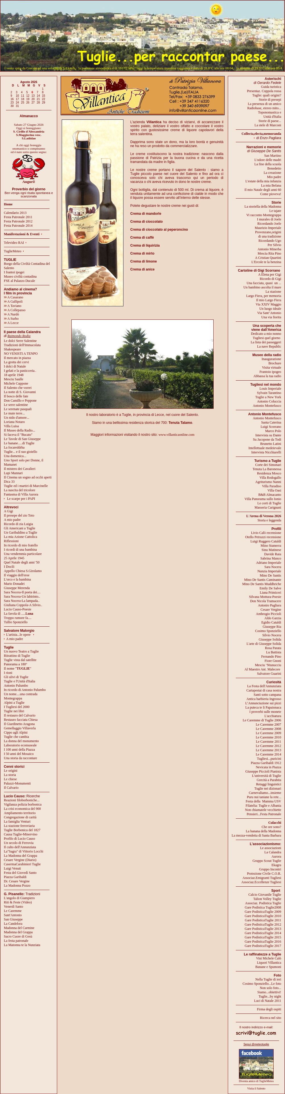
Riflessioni (11, 541)
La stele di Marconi (268, 125)
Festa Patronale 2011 (18, 217)
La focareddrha (14, 447)
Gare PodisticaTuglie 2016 (263, 942)
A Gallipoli (13, 302)
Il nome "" (17, 668)
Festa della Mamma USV (263, 801)
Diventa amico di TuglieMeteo (256, 1081)
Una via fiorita (271, 317)
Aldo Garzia (273, 618)
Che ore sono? (271, 827)
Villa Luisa (11, 426)
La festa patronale (16, 941)
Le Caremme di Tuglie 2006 (262, 720)
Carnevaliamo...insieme (265, 793)
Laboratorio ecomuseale (20, 745)
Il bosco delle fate (16, 396)
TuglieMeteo (13, 251)
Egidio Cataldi (271, 622)
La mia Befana (271, 185)
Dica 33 (9, 482)
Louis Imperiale (270, 389)
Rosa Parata (273, 648)
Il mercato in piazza (17, 358)
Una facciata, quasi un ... (264, 283)
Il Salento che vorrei (18, 388)
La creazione (272, 173)
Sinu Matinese (271, 550)
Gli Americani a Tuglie (19, 528)
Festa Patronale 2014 (18, 226)
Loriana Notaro (14, 422)
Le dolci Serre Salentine (20, 341)
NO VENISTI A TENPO (21, 354)
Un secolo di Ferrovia (19, 843)
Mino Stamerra (271, 546)
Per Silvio (274, 245)
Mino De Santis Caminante (262, 580)
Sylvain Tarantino (269, 393)
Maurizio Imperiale (268, 228)
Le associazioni (270, 848)
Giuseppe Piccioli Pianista (263, 771)
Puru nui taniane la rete (262, 797)
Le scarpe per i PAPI (21, 499)
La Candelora (13, 924)
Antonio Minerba (269, 249)
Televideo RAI (15, 243)
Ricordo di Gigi (270, 279)
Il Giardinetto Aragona (19, 724)
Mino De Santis (270, 575)
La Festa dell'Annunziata (264, 686)
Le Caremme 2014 (268, 754)
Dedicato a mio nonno (266, 334)
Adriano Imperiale (268, 563)
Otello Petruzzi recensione (263, 537)
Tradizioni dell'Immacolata (22, 345)
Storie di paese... (270, 121)
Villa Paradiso (271, 486)
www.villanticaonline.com (176, 435)
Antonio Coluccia (269, 401)
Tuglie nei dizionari (267, 788)
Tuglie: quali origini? (266, 95)
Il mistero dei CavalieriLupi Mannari (20, 471)
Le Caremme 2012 (268, 746)
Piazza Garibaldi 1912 (266, 763)
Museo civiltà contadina (20, 276)
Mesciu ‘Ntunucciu (268, 665)
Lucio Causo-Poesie (17, 609)
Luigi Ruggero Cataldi (266, 541)
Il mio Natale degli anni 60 (263, 190)
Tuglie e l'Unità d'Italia (19, 681)
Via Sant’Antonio (269, 313)
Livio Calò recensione (266, 533)
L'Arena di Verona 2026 (263, 516)
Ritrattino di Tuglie (17, 656)
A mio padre (12, 520)
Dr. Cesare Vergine (17, 881)
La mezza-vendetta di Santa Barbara (256, 835)
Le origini (11, 771)
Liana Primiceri (270, 593)
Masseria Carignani (268, 507)
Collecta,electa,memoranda (261, 134)
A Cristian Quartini (268, 258)
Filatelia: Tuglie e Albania (263, 806)
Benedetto (274, 168)
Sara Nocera (273, 567)
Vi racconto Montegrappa (263, 215)
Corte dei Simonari (268, 465)
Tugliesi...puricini (269, 759)
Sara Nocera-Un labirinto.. (22, 596)
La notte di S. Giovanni (20, 392)
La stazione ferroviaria (19, 826)
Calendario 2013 (15, 213)
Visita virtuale (271, 368)
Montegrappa (13, 698)
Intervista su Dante (268, 435)
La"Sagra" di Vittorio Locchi (24, 851)
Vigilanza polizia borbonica (23, 804)
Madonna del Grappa (18, 932)
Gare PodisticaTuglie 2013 (263, 929)
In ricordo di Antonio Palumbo (25, 690)
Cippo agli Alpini (16, 732)
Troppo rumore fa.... (18, 618)
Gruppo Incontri (270, 869)
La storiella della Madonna (263, 207)
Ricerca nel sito (270, 1018)
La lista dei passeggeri (266, 342)
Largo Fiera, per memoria (263, 296)
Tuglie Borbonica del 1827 (22, 830)
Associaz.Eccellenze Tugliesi (261, 882)
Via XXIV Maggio (268, 304)
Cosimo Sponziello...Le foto (262, 984)
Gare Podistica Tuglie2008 (263, 907)
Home (8, 204)
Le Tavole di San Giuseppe (22, 439)
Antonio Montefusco (267, 406)
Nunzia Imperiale (269, 571)
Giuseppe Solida (270, 639)
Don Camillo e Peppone (20, 400)
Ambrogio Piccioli (268, 614)
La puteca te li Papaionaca (263, 707)
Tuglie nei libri (14, 711)
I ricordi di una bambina (20, 550)
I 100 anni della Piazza (19, 750)
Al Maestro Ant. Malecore (262, 669)
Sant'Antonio (13, 915)
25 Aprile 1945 (14, 558)
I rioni (8, 673)
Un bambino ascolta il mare (262, 287)
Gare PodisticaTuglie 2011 (263, 920)
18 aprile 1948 (14, 375)
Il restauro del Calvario (20, 715)
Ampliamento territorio (20, 813)
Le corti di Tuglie (269, 503)
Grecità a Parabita (269, 780)
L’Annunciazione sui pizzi (263, 703)
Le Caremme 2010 (268, 737)
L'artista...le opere (18, 635)
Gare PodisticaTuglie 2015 (263, 937)
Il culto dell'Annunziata (20, 847)
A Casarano (13, 297)
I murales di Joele (269, 219)
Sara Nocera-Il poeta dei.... (22, 592)
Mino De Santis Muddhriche (261, 584)
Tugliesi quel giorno (267, 338)
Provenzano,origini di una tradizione (268, 234)
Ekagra (276, 865)
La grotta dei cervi (16, 362)
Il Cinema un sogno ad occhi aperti (28, 477)
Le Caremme (13, 911)
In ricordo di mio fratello (21, 545)
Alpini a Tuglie (14, 703)
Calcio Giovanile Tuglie (264, 895)
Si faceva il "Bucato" (18, 435)
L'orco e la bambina (17, 579)
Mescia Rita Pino (269, 253)
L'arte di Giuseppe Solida (264, 644)
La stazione (273, 292)
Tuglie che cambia (16, 737)
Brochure (275, 363)
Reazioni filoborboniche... (22, 800)
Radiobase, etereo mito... (264, 108)
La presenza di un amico (264, 104)
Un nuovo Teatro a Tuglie (21, 651)
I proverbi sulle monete (265, 712)
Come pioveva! (270, 194)
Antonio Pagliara (269, 605)
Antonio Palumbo (16, 686)
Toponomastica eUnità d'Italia (269, 114)
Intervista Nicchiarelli (266, 452)
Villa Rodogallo (270, 478)
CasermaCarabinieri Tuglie (22, 864)
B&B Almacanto (269, 495)
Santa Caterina (271, 422)
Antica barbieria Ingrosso (264, 699)
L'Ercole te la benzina (266, 262)
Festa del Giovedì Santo (20, 873)
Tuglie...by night (270, 996)
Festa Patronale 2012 (18, 221)
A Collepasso (15, 310)
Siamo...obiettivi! (269, 992)
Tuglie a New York (268, 397)
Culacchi (274, 823)
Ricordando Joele (269, 224)
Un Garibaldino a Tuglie (20, 532)
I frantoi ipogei (14, 272)
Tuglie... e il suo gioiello (20, 452)
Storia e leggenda (269, 520)
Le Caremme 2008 (268, 729)
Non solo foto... (270, 988)
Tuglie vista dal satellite (20, 660)
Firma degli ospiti (269, 1009)
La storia (10, 775)
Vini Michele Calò (268, 958)
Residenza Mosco (269, 473)
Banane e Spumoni (268, 967)
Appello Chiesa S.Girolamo (23, 571)
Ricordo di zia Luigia (18, 524)
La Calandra (273, 852)
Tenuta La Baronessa (267, 469)
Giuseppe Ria (272, 627)
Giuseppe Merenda (17, 588)
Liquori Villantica (269, 963)
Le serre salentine (16, 405)
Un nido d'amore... (16, 418)
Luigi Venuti (12, 868)
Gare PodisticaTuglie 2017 (263, 946)
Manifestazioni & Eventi (22, 234)
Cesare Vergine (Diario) (20, 860)
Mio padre (274, 177)
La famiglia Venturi (17, 821)
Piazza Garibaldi (15, 877)
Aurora (276, 856)
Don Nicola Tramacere (265, 601)
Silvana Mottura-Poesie (265, 597)
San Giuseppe (13, 919)
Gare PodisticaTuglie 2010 (263, 916)
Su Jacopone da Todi (267, 439)
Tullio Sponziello (16, 622)
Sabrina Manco (271, 558)
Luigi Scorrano (271, 427)
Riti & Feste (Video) (18, 902)
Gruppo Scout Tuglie (267, 861)
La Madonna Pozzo (17, 885)
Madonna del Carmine (19, 928)
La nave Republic (269, 346)
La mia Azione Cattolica (20, 537)
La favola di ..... (18, 614)
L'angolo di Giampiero (19, 898)
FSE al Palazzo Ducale (19, 281)
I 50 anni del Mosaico (19, 754)
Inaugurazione (271, 359)
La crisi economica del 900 (22, 809)
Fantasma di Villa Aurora (21, 494)
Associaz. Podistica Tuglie (263, 903)
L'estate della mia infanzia (263, 181)
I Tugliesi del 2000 (17, 707)
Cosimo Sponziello (268, 631)
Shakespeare (12, 349)
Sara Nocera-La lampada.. (22, 601)
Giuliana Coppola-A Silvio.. (23, 605)
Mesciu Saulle (13, 379)
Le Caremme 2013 (268, 750)
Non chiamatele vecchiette (263, 810)
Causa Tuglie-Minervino (21, 834)
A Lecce (11, 323)
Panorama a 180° (15, 664)
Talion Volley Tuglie (267, 899)
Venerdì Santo (13, 907)
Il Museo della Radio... (19, 430)
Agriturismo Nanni (268, 482)
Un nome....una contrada (21, 694)
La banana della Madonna (263, 831)
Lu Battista (273, 652)
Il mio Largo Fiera (268, 300)
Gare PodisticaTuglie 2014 (263, 933)
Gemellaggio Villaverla (20, 728)
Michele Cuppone (16, 383)
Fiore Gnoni (273, 661)
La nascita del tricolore (19, 490)
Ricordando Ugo (270, 241)
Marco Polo (273, 431)
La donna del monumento (21, 741)
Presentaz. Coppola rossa (264, 91)
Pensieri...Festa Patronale (264, 814)
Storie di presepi (270, 100)
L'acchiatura (273, 716)
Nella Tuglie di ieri (268, 979)
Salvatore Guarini (269, 674)
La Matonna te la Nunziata (22, 945)
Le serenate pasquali (18, 409)
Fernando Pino (271, 657)
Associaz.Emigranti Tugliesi (262, 878)
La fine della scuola (267, 164)
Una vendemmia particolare (23, 554)
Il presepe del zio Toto (19, 515)
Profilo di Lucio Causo (19, 839)
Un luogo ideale (270, 309)
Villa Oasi (274, 490)
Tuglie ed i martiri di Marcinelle (26, 486)
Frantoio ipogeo (270, 372)
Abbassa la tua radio (267, 376)
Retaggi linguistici (268, 784)
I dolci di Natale (15, 366)
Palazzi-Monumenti (17, 783)
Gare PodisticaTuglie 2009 (263, 912)
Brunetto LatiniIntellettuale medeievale (265, 446)
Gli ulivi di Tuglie (16, 677)
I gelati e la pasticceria (19, 371)
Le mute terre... (14, 413)
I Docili (9, 567)
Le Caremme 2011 (268, 742)
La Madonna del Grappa (20, 856)
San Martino (272, 156)
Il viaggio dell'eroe (17, 575)
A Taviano (13, 306)
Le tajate (275, 211)
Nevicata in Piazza (268, 767)
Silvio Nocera (271, 635)
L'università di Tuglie (266, 776)
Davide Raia (272, 554)
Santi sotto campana (267, 695)
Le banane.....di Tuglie (19, 443)
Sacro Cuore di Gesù (18, 936)
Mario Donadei (14, 584)
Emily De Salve (270, 588)
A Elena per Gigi (269, 274)
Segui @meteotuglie (256, 1044)
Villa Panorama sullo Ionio (263, 499)
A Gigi (8, 511)
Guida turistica (271, 87)
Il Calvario (11, 788)
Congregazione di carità (20, 817)
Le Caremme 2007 (268, 724)
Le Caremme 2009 (268, 733)
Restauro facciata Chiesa (21, 720)
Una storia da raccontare (20, 758)
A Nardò (11, 314)
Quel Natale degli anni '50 (22, 562)
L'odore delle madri (267, 160)
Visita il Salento (256, 1088)
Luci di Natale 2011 (267, 1001)
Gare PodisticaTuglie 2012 (263, 924)
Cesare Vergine (271, 610)
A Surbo (11, 319)
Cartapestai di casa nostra (263, 690)
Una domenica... (15, 456)
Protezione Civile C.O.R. (264, 874)
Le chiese (10, 779)
